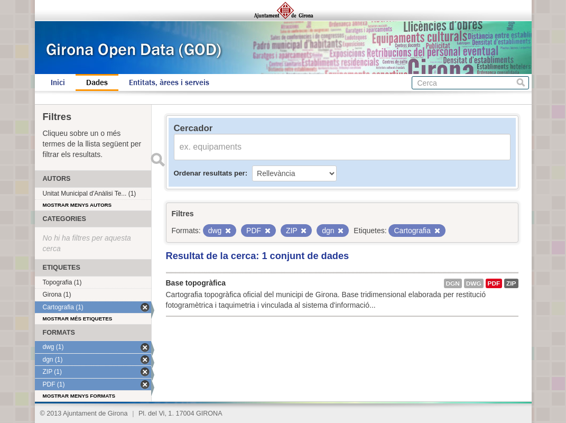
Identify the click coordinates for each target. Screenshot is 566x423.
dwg (473, 283)
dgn (453, 283)
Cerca (520, 82)
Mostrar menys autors (77, 205)
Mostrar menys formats (79, 396)
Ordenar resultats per (209, 173)
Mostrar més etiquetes (78, 318)
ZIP (511, 283)
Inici (58, 82)
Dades (97, 82)
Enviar (158, 160)
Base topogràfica (196, 283)
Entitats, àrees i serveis (169, 82)
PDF (494, 283)
